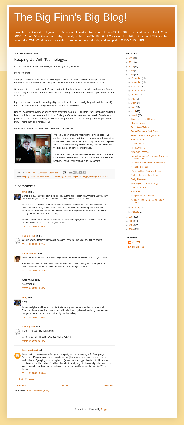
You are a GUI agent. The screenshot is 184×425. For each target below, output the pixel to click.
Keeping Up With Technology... (145, 183)
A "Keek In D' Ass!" (140, 167)
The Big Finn (28, 236)
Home (65, 385)
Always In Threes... (140, 152)
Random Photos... (139, 187)
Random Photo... (139, 139)
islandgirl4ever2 (30, 350)
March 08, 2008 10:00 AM (34, 373)
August (135, 94)
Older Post (109, 385)
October (135, 86)
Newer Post (20, 385)
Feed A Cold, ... (138, 148)
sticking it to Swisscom (98, 176)
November (136, 82)
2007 (131, 217)
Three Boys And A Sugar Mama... (146, 135)
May (133, 107)
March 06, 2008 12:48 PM (34, 270)
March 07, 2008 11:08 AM (34, 317)
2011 (131, 62)
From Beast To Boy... (141, 127)
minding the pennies (73, 176)
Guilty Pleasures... (139, 179)
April (133, 111)
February (135, 207)
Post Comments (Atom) (38, 390)
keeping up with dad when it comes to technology (43, 176)
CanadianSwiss (30, 253)
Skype (85, 176)
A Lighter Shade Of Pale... (143, 196)
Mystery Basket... (139, 123)
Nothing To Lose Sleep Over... (145, 175)
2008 (131, 75)
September (136, 90)
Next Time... (136, 191)
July (133, 99)
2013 (131, 58)
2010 (131, 66)
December (136, 78)
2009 (131, 70)
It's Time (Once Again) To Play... (146, 171)
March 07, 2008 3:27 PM (33, 341)
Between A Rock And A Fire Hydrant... (148, 163)
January (135, 212)
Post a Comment (26, 379)
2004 (131, 229)
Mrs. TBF (136, 242)
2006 (131, 221)
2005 (131, 225)
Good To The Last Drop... (143, 119)
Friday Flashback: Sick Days (144, 131)
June (134, 103)
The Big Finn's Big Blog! (70, 17)
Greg (24, 192)
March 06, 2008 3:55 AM (33, 226)
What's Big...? (137, 143)
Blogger (104, 409)
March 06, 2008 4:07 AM (33, 244)
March (134, 115)
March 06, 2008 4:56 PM (33, 288)
